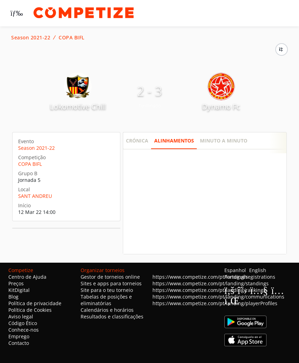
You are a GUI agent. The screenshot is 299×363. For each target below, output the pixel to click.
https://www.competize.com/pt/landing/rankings (209, 290)
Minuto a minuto (223, 140)
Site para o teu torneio (107, 290)
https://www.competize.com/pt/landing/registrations (213, 276)
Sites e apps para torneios (111, 283)
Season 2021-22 (30, 37)
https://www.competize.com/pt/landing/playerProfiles (214, 303)
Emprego (18, 336)
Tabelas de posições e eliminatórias (106, 300)
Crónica (137, 140)
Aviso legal (20, 316)
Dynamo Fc (221, 106)
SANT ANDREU (35, 196)
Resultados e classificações (112, 316)
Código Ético (22, 323)
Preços (16, 283)
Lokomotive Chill (78, 106)
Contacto (18, 343)
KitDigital (19, 290)
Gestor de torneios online (110, 276)
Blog (13, 296)
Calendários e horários (107, 310)
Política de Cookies (30, 310)
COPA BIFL (71, 37)
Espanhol (235, 270)
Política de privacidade (34, 303)
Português (236, 276)
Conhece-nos (23, 329)
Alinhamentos (174, 140)
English (257, 270)
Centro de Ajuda (27, 276)
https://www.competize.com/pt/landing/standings (210, 283)
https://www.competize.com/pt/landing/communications (218, 296)
